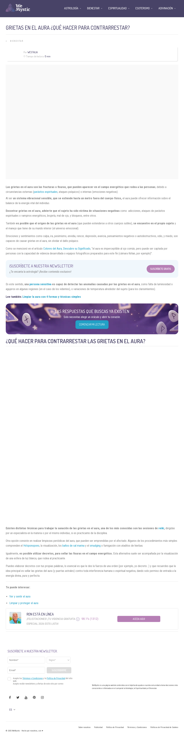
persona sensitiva (40, 284)
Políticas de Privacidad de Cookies (164, 727)
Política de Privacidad (115, 727)
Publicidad (98, 727)
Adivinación (165, 8)
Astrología (71, 8)
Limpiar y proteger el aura (23, 603)
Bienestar (16, 41)
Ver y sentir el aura (19, 596)
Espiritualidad (117, 8)
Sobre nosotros (85, 727)
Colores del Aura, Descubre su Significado (66, 248)
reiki (161, 528)
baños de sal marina (73, 545)
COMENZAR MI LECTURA (92, 324)
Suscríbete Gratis (160, 268)
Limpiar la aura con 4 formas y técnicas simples (51, 296)
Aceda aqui (139, 618)
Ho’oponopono (31, 545)
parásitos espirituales (46, 192)
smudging (95, 545)
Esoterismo (142, 8)
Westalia (32, 52)
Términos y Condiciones (137, 727)
